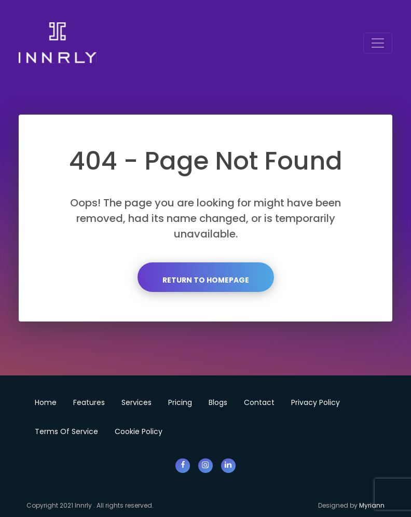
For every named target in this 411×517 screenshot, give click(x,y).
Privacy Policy (315, 402)
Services (136, 402)
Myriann (372, 505)
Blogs (218, 402)
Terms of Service (66, 431)
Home (46, 402)
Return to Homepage (205, 280)
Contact (259, 402)
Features (89, 402)
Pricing (180, 402)
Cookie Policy (138, 431)
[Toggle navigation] (377, 43)
